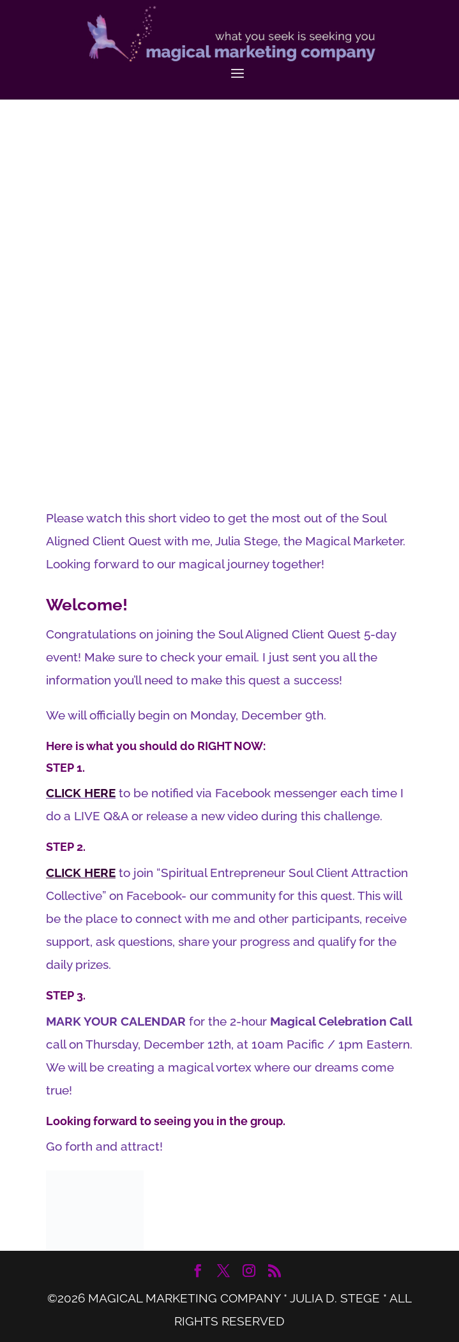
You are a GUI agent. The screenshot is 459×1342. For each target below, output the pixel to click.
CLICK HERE (81, 793)
